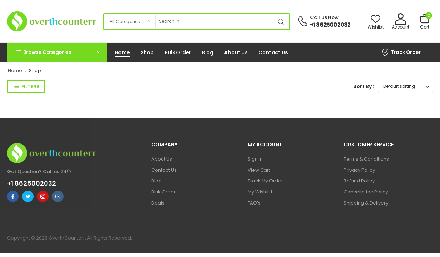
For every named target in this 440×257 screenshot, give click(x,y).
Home (122, 52)
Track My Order (265, 180)
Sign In (255, 159)
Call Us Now (324, 17)
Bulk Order (178, 52)
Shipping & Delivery (366, 203)
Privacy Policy (359, 170)
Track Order (401, 52)
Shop (147, 52)
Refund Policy (359, 180)
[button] (57, 52)
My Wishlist (260, 191)
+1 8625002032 (330, 25)
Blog (208, 52)
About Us (236, 52)
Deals (158, 203)
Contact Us (273, 52)
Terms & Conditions (366, 159)
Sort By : (363, 86)
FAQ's (254, 203)
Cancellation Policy (366, 191)
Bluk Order (163, 191)
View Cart (259, 170)
